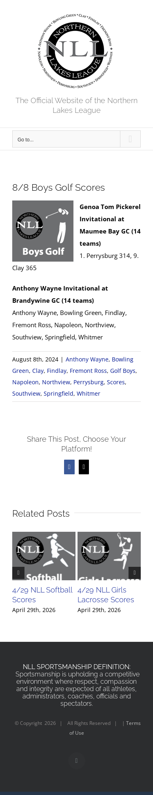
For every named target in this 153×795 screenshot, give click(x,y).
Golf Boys (122, 370)
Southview (26, 393)
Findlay (57, 370)
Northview (56, 382)
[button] (18, 573)
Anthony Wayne (87, 359)
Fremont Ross (88, 370)
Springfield (58, 393)
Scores (116, 382)
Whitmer (88, 393)
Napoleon (25, 382)
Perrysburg (88, 382)
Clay (38, 370)
